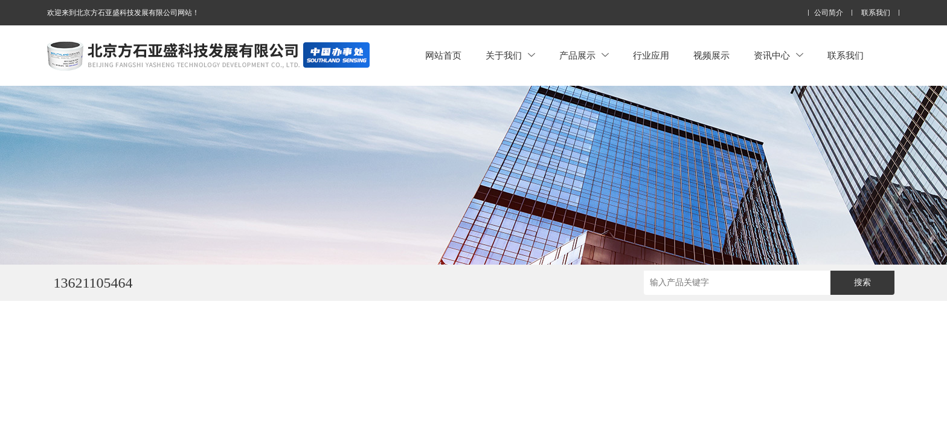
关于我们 (510, 55)
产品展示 (584, 55)
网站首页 (443, 55)
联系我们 (875, 13)
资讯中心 (778, 55)
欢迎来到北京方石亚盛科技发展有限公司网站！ (123, 12)
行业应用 (651, 55)
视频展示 (711, 55)
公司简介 (828, 13)
